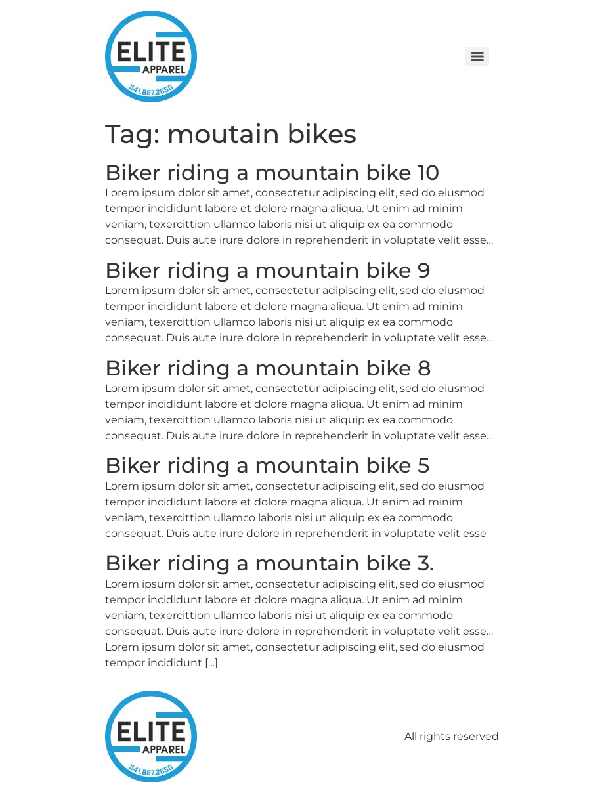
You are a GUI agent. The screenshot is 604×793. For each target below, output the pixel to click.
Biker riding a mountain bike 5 (267, 465)
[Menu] (477, 56)
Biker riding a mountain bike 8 (268, 368)
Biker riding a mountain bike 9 (268, 270)
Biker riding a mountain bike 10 (272, 172)
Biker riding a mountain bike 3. (269, 563)
